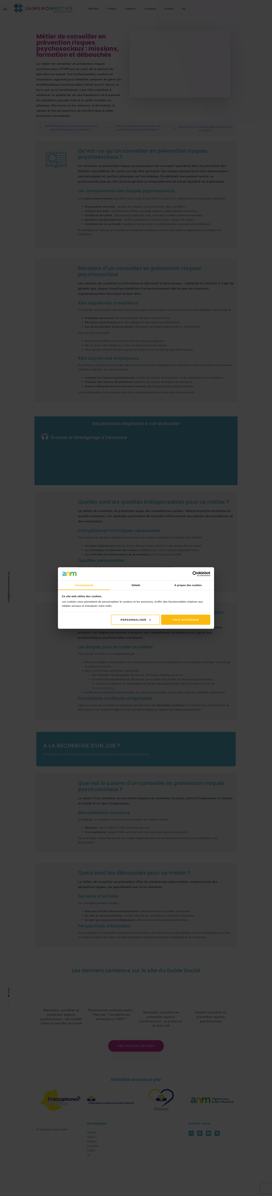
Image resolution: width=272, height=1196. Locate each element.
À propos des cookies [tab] (188, 585)
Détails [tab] (136, 585)
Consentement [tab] (84, 585)
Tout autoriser (185, 619)
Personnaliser (136, 619)
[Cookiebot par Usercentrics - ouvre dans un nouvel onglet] (195, 573)
